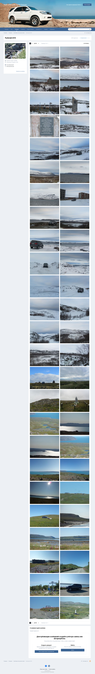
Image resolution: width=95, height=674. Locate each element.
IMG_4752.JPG (64, 362)
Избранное (52, 29)
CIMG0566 (33, 500)
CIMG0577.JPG (64, 431)
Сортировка (86, 43)
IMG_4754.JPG (64, 340)
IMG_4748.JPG (34, 385)
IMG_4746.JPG (64, 385)
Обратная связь (43, 669)
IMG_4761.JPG (34, 271)
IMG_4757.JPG (34, 317)
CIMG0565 (63, 500)
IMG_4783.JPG (34, 88)
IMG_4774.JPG (34, 157)
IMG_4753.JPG (34, 362)
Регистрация (87, 4)
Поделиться (75, 37)
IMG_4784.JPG (64, 65)
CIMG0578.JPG (34, 431)
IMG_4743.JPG (34, 408)
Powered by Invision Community (47, 672)
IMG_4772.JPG (34, 179)
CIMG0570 (63, 477)
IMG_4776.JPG (34, 134)
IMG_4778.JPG (34, 111)
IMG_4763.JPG (64, 248)
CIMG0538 (63, 592)
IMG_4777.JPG (64, 111)
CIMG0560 (63, 523)
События (23, 29)
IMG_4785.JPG (34, 65)
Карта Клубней (30, 29)
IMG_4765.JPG (34, 248)
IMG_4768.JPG (34, 225)
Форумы (6, 29)
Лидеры (46, 29)
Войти (72, 650)
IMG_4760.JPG (64, 271)
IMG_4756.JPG (64, 317)
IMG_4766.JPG (64, 225)
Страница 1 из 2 (44, 43)
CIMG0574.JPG (64, 454)
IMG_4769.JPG (64, 202)
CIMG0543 (33, 592)
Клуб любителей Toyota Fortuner (15, 5)
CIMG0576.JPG (34, 454)
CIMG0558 (63, 546)
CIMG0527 (63, 615)
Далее (35, 43)
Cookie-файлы (52, 669)
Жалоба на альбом (20, 71)
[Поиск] (75, 29)
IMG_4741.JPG (64, 408)
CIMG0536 (33, 615)
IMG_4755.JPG (34, 340)
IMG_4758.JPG (64, 294)
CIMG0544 (63, 569)
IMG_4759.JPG (34, 294)
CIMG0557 (33, 569)
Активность (39, 29)
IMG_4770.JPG (34, 202)
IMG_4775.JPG (64, 134)
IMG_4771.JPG (64, 179)
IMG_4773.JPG (64, 157)
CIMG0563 (33, 523)
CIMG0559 (33, 546)
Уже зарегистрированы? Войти (74, 4)
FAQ (11, 29)
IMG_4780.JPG (64, 88)
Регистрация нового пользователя (46, 651)
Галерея (17, 30)
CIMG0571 (33, 477)
